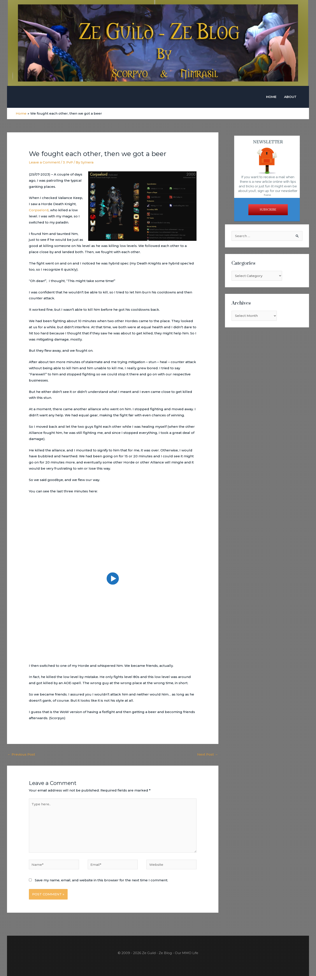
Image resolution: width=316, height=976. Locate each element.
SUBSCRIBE (268, 209)
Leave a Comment (44, 162)
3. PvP (68, 162)
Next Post (207, 754)
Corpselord (39, 210)
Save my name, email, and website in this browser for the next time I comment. (101, 880)
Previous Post (21, 754)
